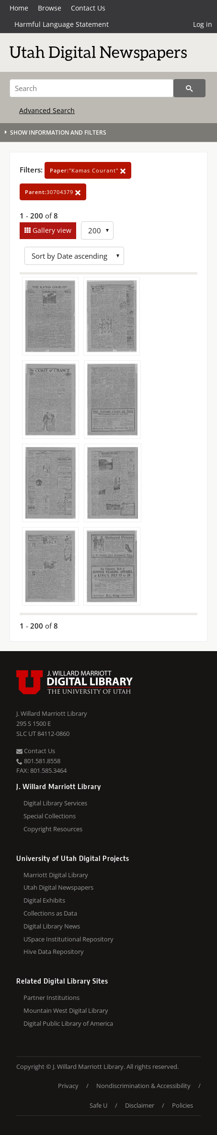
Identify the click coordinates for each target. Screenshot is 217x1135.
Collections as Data (50, 913)
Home (19, 7)
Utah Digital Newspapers (58, 887)
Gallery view (51, 230)
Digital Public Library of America (68, 1023)
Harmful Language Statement (61, 24)
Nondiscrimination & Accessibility (143, 1085)
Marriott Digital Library (55, 875)
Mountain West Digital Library (65, 1010)
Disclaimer (139, 1105)
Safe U (98, 1105)
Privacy (68, 1085)
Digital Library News (51, 926)
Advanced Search (47, 110)
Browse (49, 7)
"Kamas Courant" (88, 170)
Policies (182, 1105)
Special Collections (49, 816)
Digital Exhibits (44, 900)
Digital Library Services (55, 803)
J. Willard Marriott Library (51, 713)
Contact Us (88, 7)
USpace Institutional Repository (68, 939)
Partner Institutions (51, 997)
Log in (202, 24)
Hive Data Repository (53, 951)
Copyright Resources (52, 829)
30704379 (53, 191)
